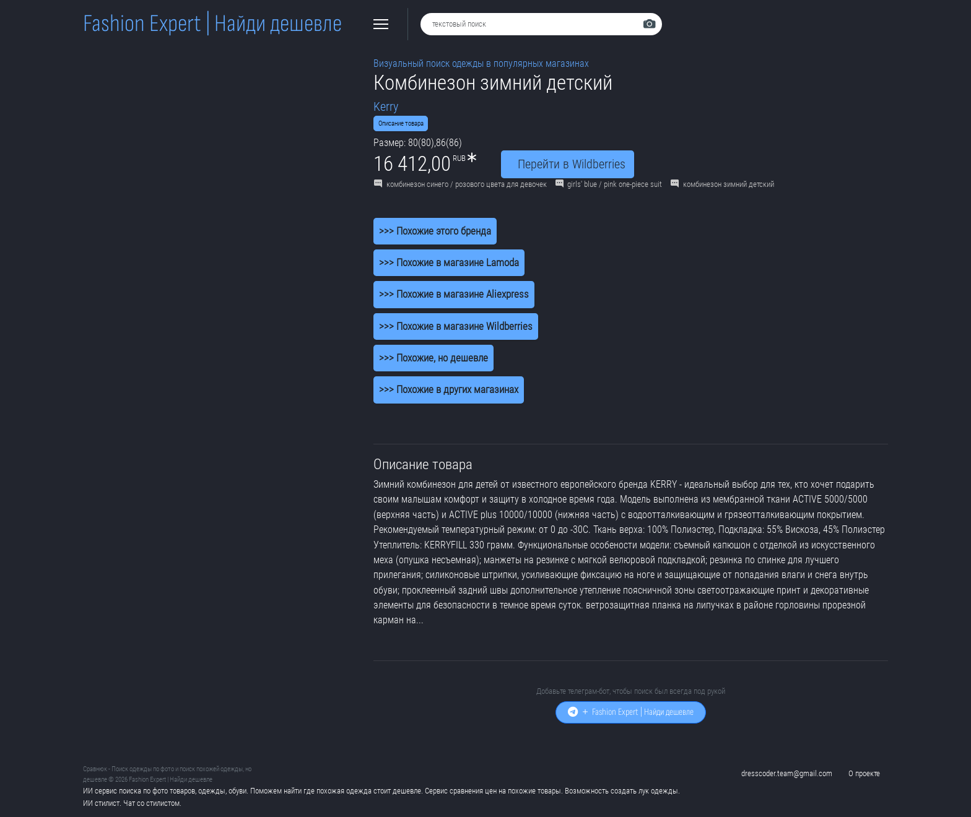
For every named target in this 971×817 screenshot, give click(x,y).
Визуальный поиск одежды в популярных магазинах (481, 63)
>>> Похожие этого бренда (435, 231)
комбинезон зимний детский (722, 184)
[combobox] (541, 24)
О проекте (864, 773)
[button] (381, 24)
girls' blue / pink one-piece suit (609, 184)
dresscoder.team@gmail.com (786, 773)
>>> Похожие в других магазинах (448, 389)
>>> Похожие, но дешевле (433, 358)
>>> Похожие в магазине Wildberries (456, 326)
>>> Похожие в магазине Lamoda (449, 262)
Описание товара (401, 123)
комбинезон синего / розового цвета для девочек (460, 184)
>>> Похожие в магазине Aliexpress (454, 294)
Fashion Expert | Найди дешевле (212, 23)
